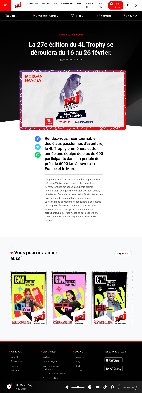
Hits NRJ (14, 366)
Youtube (78, 370)
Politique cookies (50, 378)
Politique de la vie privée (54, 373)
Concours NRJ (90, 5)
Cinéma (79, 4)
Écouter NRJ (16, 361)
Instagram (79, 361)
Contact (46, 357)
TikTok (77, 366)
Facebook (79, 357)
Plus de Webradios (127, 388)
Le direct (115, 5)
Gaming (56, 4)
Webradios (15, 370)
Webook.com (33, 4)
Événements (68, 4)
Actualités (46, 4)
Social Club (101, 5)
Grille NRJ (15, 357)
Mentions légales (50, 361)
